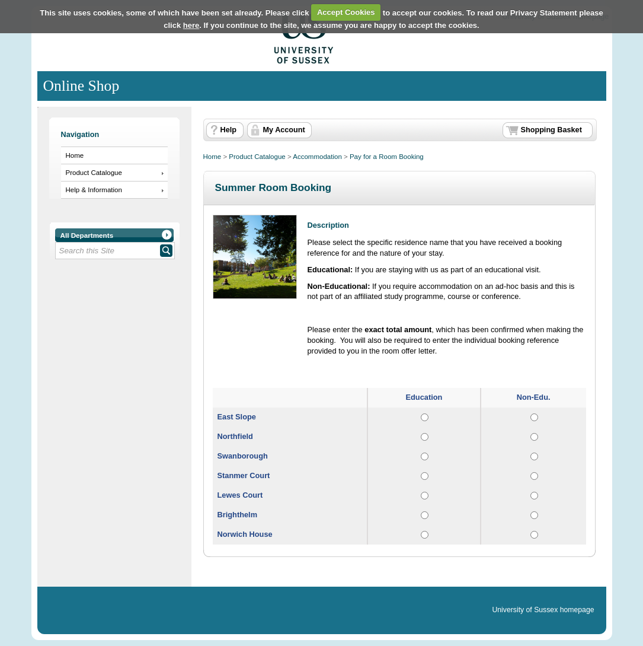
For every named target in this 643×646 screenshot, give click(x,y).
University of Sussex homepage (543, 610)
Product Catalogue (94, 172)
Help (228, 130)
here (191, 25)
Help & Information (94, 189)
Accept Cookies (346, 12)
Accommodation (317, 156)
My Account (284, 130)
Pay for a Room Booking (387, 156)
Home (75, 155)
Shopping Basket (551, 130)
